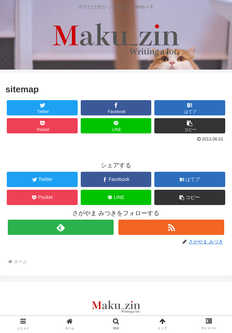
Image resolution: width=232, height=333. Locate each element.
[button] (189, 125)
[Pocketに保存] (42, 125)
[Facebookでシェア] (116, 107)
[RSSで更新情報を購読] (171, 227)
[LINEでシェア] (116, 125)
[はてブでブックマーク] (189, 107)
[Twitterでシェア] (42, 107)
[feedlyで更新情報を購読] (61, 227)
